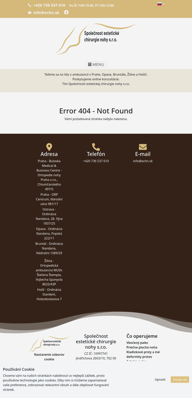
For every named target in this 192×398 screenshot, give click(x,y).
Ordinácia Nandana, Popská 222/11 (49, 233)
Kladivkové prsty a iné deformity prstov (143, 354)
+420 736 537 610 (46, 5)
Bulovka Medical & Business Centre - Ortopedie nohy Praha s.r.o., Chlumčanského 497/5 (49, 175)
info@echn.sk (43, 12)
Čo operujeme (141, 336)
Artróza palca (136, 361)
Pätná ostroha (137, 366)
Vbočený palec (137, 343)
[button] (161, 4)
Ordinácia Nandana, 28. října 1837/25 (49, 219)
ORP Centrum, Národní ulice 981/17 (49, 199)
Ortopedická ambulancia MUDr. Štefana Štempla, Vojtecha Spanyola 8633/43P (49, 274)
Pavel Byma (180, 392)
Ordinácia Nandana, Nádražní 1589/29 (49, 248)
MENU (96, 64)
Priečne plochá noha (141, 347)
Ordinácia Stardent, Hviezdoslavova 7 (49, 294)
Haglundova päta (139, 371)
